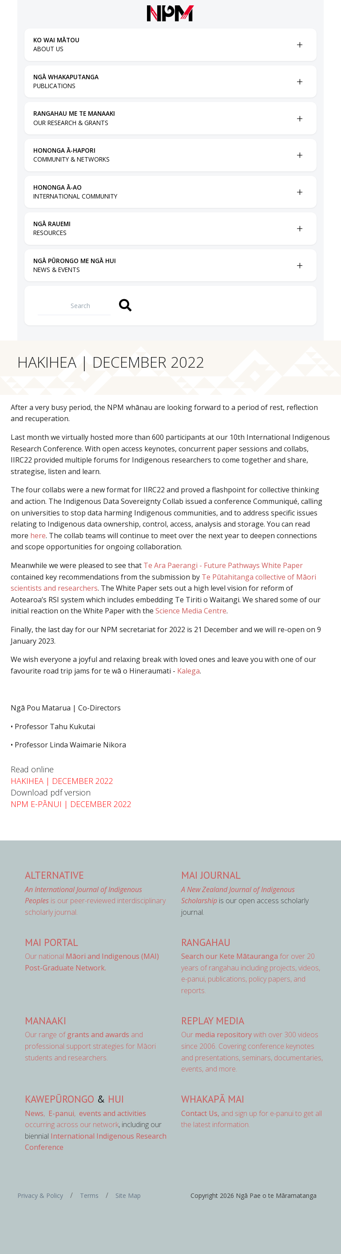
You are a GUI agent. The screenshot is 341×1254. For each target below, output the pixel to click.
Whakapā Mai (212, 1098)
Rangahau (205, 942)
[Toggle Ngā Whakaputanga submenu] (300, 81)
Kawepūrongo (59, 1098)
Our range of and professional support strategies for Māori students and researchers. (90, 1046)
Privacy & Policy (40, 1195)
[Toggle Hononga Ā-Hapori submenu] (300, 155)
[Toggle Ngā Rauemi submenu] (300, 228)
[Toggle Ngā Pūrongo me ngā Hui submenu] (300, 265)
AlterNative (54, 874)
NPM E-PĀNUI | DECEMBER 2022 (71, 804)
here (38, 535)
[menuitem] (162, 45)
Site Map (128, 1195)
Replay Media (212, 1020)
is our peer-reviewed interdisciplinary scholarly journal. (95, 901)
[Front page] (170, 13)
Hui (116, 1098)
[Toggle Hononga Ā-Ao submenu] (300, 192)
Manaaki (45, 1020)
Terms (89, 1195)
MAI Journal (211, 874)
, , (51, 1113)
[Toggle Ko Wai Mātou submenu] (300, 45)
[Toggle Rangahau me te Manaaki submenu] (300, 118)
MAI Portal (51, 942)
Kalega (188, 671)
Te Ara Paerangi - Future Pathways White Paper (223, 565)
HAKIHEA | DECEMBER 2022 (62, 780)
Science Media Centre (190, 611)
